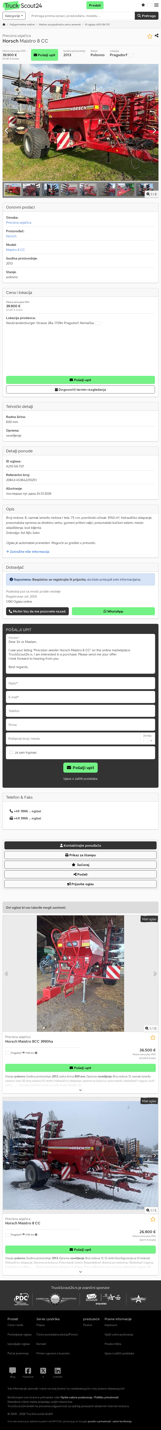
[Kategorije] (14, 16)
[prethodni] (7, 131)
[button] (156, 5)
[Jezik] (149, 5)
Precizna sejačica (18, 222)
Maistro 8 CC (15, 250)
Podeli (80, 874)
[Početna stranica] (4, 24)
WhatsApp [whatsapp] (113, 611)
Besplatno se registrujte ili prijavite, (59, 579)
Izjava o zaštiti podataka (80, 778)
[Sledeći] (154, 131)
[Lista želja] (143, 5)
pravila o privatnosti (99, 1421)
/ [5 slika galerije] (151, 1210)
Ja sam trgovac (25, 752)
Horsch (11, 236)
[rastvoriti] (80, 1090)
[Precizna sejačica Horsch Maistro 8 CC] (80, 1155)
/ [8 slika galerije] (152, 194)
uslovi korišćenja (122, 1421)
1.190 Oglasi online (19, 601)
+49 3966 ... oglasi (25, 811)
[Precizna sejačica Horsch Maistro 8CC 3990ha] (80, 973)
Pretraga (147, 16)
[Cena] (144, 1053)
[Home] (22, 24)
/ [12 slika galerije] (150, 1028)
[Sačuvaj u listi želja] (150, 36)
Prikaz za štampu (80, 855)
